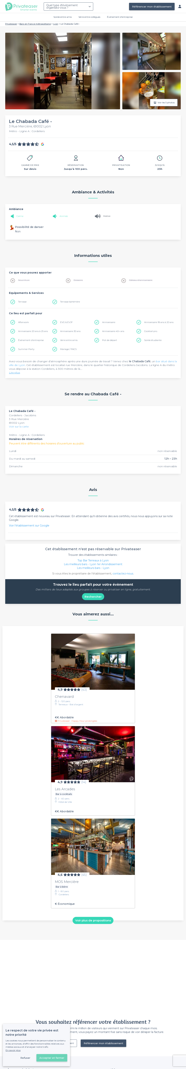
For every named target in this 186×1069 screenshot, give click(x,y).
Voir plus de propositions (93, 920)
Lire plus (14, 372)
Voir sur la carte (19, 426)
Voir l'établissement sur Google (29, 525)
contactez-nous (123, 573)
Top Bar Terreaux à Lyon (93, 560)
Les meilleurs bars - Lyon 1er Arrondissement (93, 564)
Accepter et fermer (51, 1057)
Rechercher (93, 596)
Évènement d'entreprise (120, 17)
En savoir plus (13, 1050)
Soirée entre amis (62, 17)
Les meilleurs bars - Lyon (93, 568)
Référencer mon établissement (152, 6)
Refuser (25, 1057)
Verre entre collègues (89, 17)
